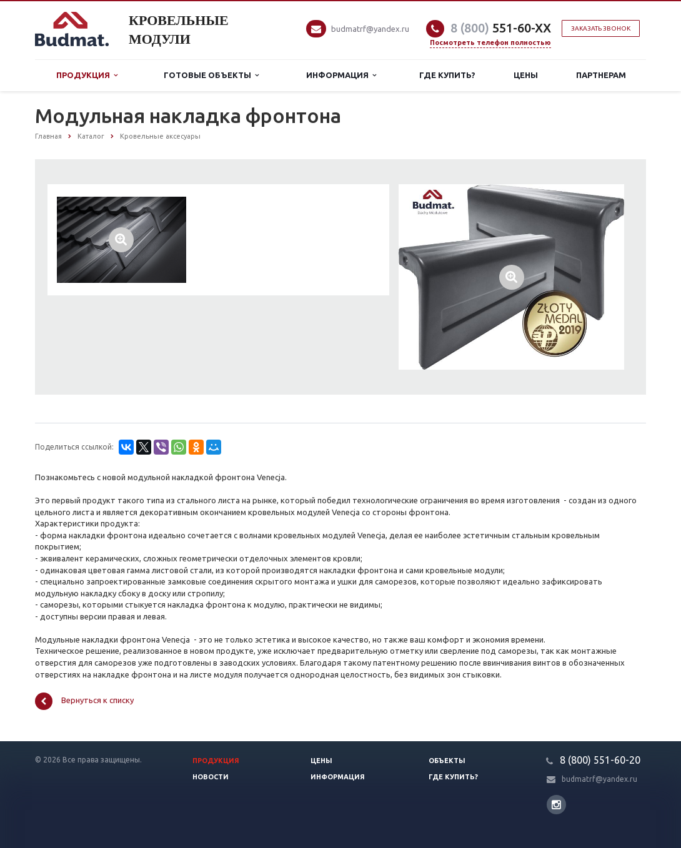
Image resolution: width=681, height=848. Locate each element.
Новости (210, 777)
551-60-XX (500, 28)
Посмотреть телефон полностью (490, 42)
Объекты (447, 760)
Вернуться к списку (84, 701)
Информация (341, 75)
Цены (526, 75)
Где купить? (447, 75)
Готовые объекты (211, 75)
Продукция (86, 75)
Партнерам (601, 75)
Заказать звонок (600, 28)
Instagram (556, 804)
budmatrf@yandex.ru (370, 28)
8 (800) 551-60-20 (600, 760)
